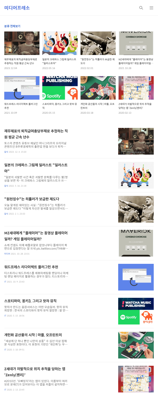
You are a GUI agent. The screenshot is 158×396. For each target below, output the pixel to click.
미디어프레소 (17, 7)
